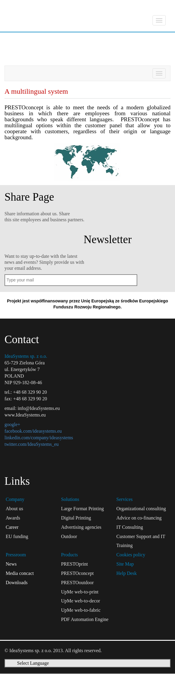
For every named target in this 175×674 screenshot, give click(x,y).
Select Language (33, 663)
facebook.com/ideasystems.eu (33, 431)
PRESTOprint (74, 564)
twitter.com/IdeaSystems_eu (31, 444)
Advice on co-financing (139, 517)
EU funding (17, 536)
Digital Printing (76, 517)
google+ (12, 424)
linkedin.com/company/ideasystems (38, 437)
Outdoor (69, 536)
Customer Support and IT (140, 536)
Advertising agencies (81, 527)
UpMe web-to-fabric (81, 610)
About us (14, 508)
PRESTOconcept (73, 39)
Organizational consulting (141, 508)
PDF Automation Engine (84, 619)
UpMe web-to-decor (80, 600)
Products (19, 39)
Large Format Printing (82, 508)
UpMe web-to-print (80, 591)
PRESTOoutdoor (77, 582)
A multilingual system (42, 55)
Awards (13, 517)
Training (124, 545)
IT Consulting (129, 527)
